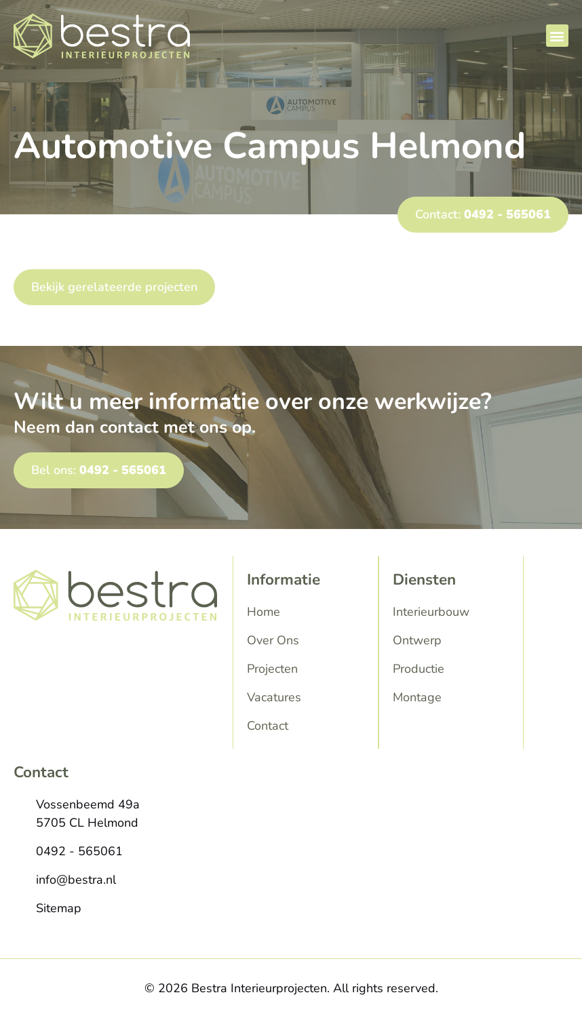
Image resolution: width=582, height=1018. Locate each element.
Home (263, 612)
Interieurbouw (431, 612)
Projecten (272, 669)
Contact (267, 726)
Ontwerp (417, 640)
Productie (418, 669)
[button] (557, 35)
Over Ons (273, 640)
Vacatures (274, 697)
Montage (417, 697)
